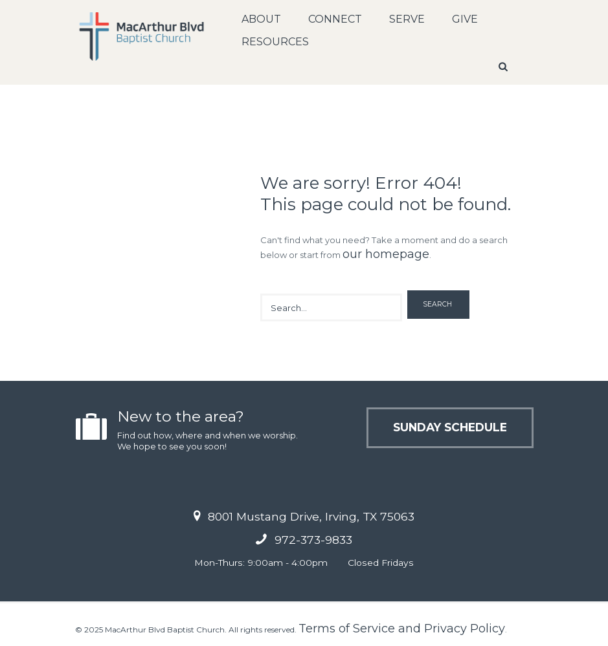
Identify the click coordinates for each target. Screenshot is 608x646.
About (261, 19)
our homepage (386, 254)
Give (465, 19)
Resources (275, 42)
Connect (335, 19)
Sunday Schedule (450, 427)
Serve (407, 19)
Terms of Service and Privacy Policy (401, 628)
